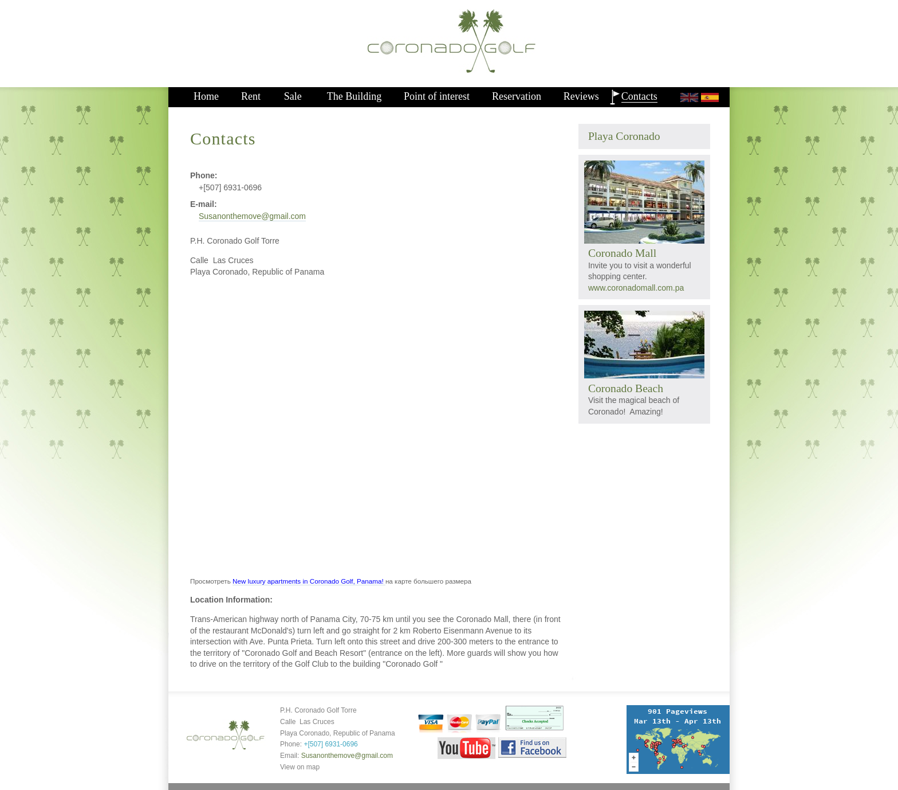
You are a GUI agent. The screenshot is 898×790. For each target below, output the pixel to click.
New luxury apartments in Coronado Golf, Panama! (309, 581)
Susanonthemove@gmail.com (252, 216)
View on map (300, 767)
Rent (251, 96)
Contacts (639, 96)
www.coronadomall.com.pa (636, 287)
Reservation (516, 96)
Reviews (581, 96)
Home (206, 96)
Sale (293, 96)
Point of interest (437, 96)
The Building (354, 96)
